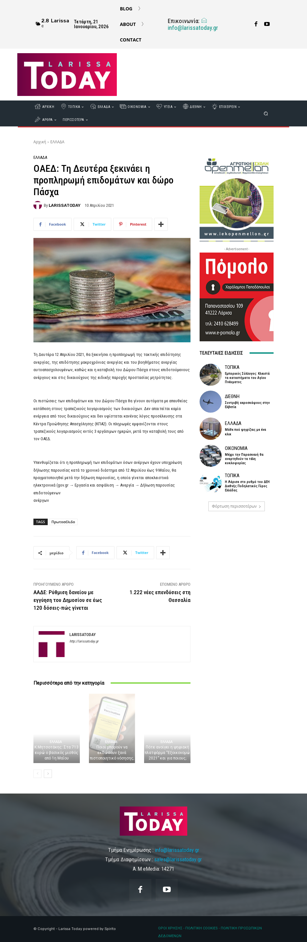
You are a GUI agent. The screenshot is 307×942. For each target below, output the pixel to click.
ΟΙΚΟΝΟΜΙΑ (236, 448)
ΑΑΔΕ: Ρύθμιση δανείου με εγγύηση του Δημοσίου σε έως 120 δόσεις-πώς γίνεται (67, 600)
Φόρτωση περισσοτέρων (236, 506)
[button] (266, 113)
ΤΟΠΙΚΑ (232, 367)
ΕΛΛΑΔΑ (57, 142)
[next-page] (48, 774)
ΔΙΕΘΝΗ (232, 396)
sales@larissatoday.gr (178, 859)
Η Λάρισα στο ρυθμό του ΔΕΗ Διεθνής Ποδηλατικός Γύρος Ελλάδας (247, 486)
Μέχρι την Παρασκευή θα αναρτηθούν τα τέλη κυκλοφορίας (244, 459)
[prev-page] (37, 774)
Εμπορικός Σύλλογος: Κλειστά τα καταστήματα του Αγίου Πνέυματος (247, 377)
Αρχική (39, 142)
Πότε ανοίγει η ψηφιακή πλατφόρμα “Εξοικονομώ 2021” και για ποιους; (167, 752)
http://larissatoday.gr (83, 641)
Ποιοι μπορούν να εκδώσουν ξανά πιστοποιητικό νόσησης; (112, 752)
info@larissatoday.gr (193, 24)
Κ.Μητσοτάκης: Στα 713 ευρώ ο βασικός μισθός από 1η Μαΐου (56, 752)
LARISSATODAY (64, 205)
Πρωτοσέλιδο (63, 521)
